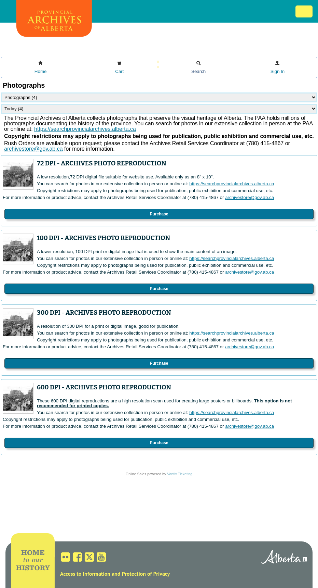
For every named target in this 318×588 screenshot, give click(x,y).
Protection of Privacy (146, 573)
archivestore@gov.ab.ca (249, 197)
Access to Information (85, 573)
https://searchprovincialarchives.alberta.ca (85, 129)
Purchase (159, 214)
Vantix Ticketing (179, 474)
